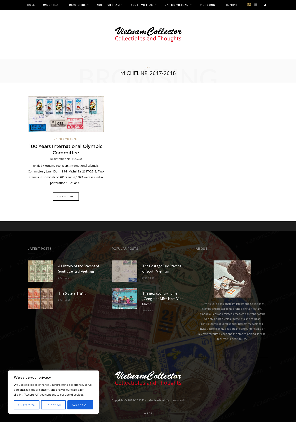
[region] (53, 392)
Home (31, 5)
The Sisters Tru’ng (72, 293)
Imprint (232, 5)
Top (148, 413)
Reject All (53, 405)
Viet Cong (207, 5)
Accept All (80, 405)
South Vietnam (142, 5)
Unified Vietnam (177, 5)
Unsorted (50, 5)
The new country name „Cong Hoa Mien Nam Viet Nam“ (162, 298)
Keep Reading (66, 196)
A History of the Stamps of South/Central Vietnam (78, 268)
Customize (26, 405)
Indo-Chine (77, 5)
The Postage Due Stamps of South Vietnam (161, 268)
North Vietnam (108, 5)
